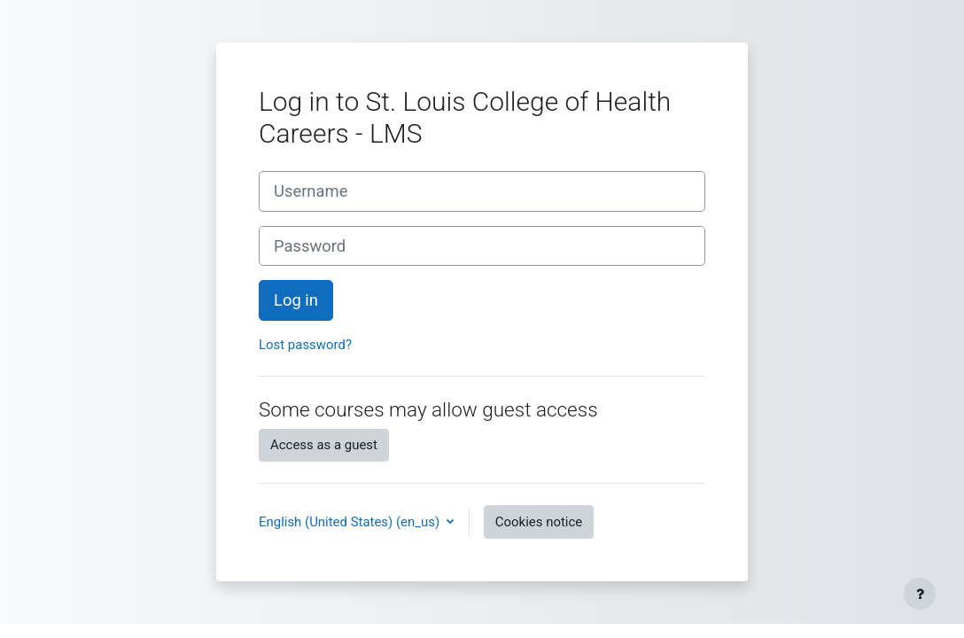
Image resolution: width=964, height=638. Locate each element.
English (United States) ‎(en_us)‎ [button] (351, 522)
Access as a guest (323, 445)
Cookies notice (538, 522)
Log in (296, 300)
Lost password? (305, 345)
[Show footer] (920, 594)
